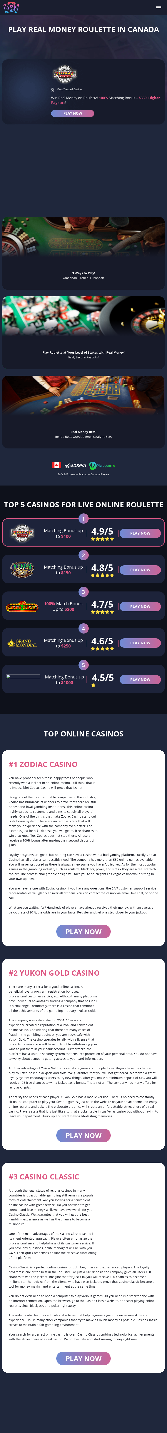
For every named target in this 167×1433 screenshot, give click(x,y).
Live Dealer (81, 1424)
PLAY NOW (72, 114)
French (103, 1424)
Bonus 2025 (125, 1424)
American (150, 1424)
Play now (84, 942)
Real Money (54, 1424)
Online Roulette (24, 1424)
